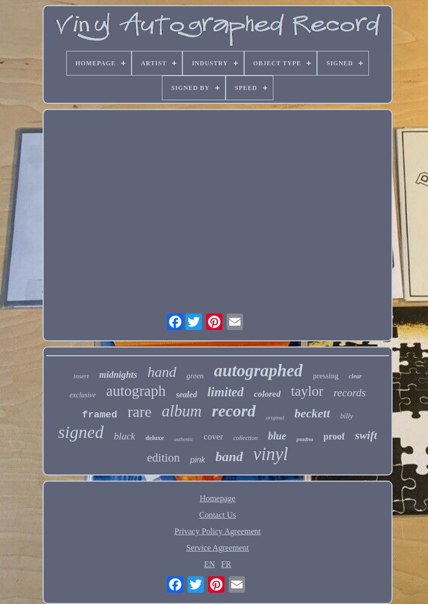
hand (161, 372)
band (229, 456)
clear (355, 376)
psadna (304, 439)
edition (163, 457)
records (349, 393)
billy (346, 416)
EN (209, 564)
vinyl (270, 454)
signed (81, 432)
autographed (258, 370)
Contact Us (217, 514)
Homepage (217, 498)
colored (267, 394)
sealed (186, 394)
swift (366, 435)
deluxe (154, 438)
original (275, 417)
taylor (307, 391)
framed (99, 414)
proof (334, 436)
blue (277, 436)
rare (139, 411)
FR (226, 564)
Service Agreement (217, 547)
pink (197, 459)
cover (213, 437)
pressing (326, 376)
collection (245, 438)
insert (81, 376)
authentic (183, 439)
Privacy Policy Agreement (218, 531)
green (195, 376)
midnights (118, 375)
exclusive (82, 395)
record (233, 410)
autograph (136, 390)
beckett (312, 413)
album (182, 411)
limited (225, 392)
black (124, 436)
